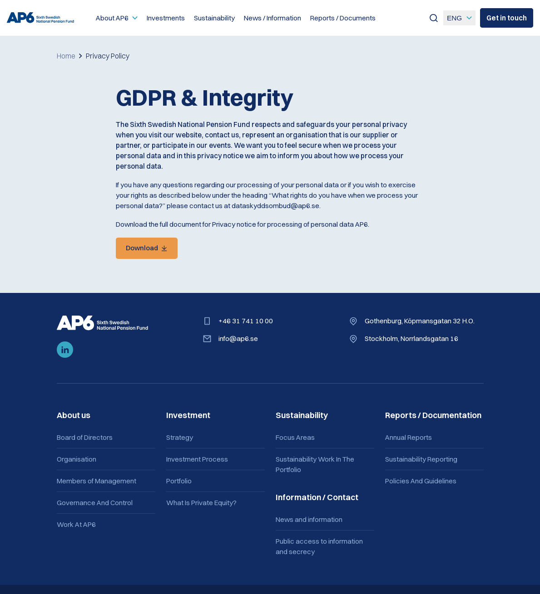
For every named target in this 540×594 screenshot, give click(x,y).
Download (142, 248)
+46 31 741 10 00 (245, 321)
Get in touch (506, 18)
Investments (166, 18)
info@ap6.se (238, 339)
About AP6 (112, 18)
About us (73, 415)
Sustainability (214, 18)
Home (66, 55)
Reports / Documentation (433, 415)
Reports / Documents (343, 18)
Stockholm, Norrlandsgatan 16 (411, 339)
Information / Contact (317, 497)
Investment (188, 415)
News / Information (272, 18)
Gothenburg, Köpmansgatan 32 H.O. (419, 321)
